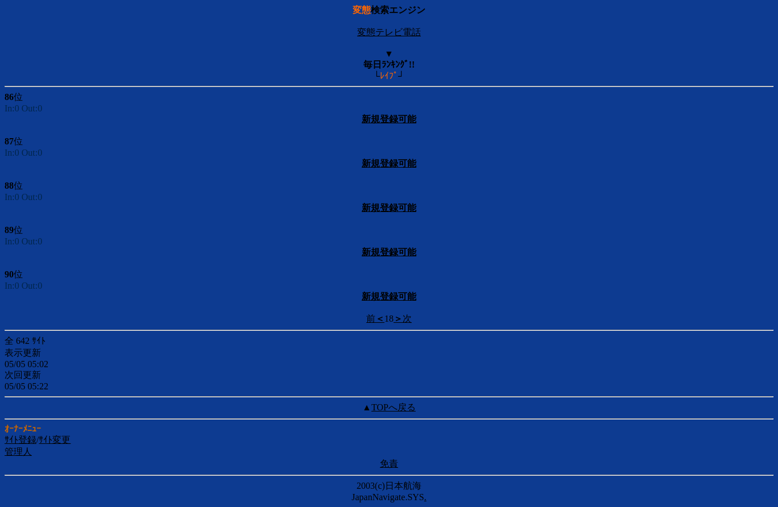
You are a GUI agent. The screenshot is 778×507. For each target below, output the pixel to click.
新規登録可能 (389, 119)
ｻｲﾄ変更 (55, 439)
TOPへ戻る (393, 407)
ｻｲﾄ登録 (20, 439)
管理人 (18, 451)
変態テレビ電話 (389, 32)
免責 (389, 463)
